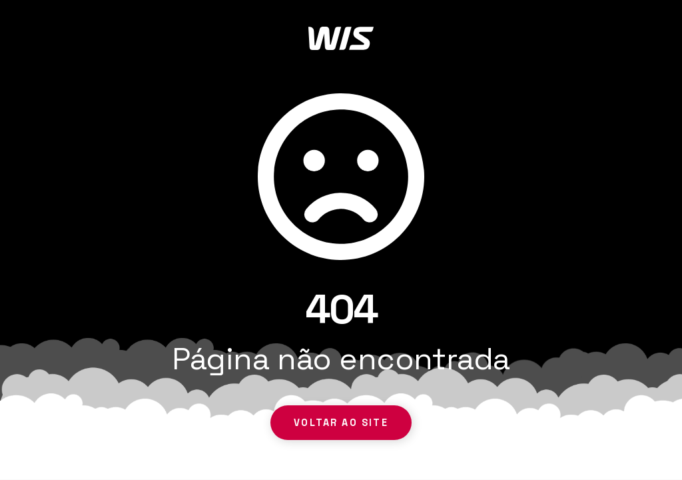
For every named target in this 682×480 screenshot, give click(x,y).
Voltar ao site (341, 423)
